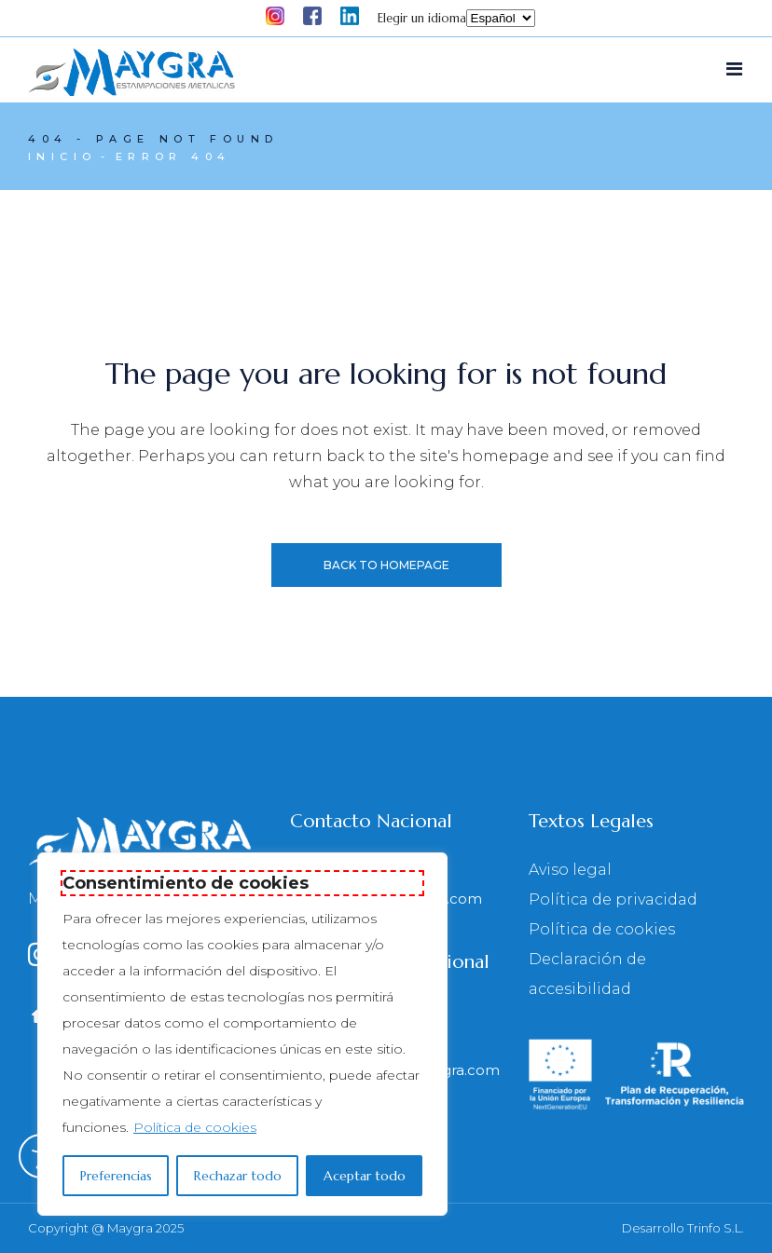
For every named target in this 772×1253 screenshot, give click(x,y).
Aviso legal (570, 870)
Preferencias (116, 1175)
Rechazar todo (238, 1175)
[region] (242, 1034)
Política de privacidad (613, 900)
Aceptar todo (365, 1175)
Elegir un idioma (422, 18)
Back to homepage (386, 565)
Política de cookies (194, 1127)
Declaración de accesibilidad (587, 975)
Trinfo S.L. (715, 1228)
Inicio (62, 156)
